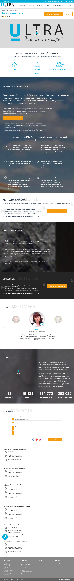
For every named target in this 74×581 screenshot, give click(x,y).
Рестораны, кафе (8, 563)
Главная (22, 5)
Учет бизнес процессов (9, 573)
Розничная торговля (26, 563)
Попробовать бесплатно (53, 14)
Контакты (69, 5)
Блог (63, 5)
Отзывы (37, 5)
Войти (71, 1)
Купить (67, 14)
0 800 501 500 (6, 1)
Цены (59, 5)
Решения (29, 5)
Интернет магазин (25, 564)
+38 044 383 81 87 (12, 489)
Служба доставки (8, 567)
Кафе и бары (7, 564)
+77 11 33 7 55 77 (12, 527)
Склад (22, 566)
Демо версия (7, 574)
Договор (53, 5)
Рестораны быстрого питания (11, 566)
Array (22, 579)
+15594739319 (11, 451)
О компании (45, 5)
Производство (24, 567)
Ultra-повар (6, 568)
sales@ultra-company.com (55, 1)
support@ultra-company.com (15, 456)
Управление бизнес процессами (8, 570)
